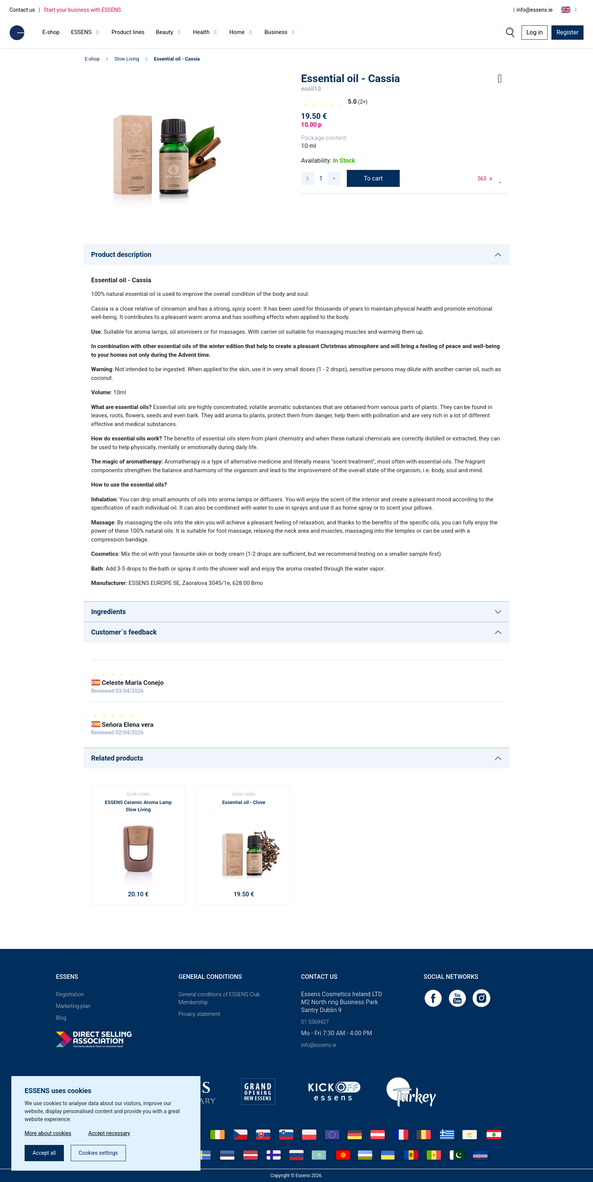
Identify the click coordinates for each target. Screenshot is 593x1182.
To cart (373, 178)
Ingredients (108, 612)
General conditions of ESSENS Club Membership (219, 998)
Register (567, 32)
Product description (121, 254)
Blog (61, 1018)
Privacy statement (199, 1014)
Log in (534, 32)
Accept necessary (109, 1133)
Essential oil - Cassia (177, 59)
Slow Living (127, 59)
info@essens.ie (535, 10)
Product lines (128, 32)
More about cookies (48, 1133)
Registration (70, 994)
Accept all (44, 1153)
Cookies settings (98, 1153)
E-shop (51, 32)
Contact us (22, 10)
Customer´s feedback (124, 632)
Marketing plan (73, 1006)
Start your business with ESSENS (82, 10)
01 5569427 (315, 1022)
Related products (117, 758)
